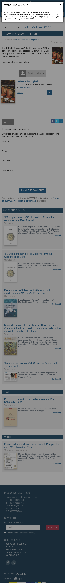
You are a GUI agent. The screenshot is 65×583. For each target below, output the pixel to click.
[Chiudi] (60, 4)
